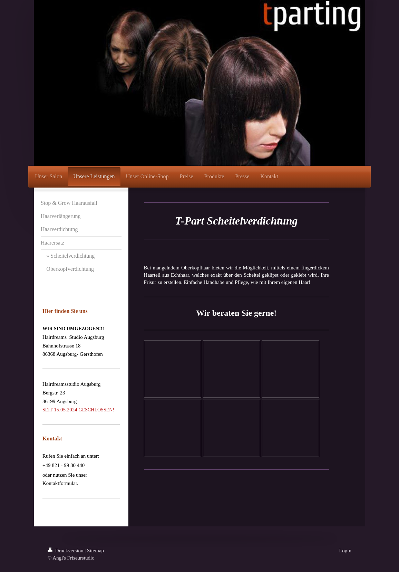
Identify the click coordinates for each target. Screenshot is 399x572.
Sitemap (95, 550)
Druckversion (66, 550)
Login (345, 550)
